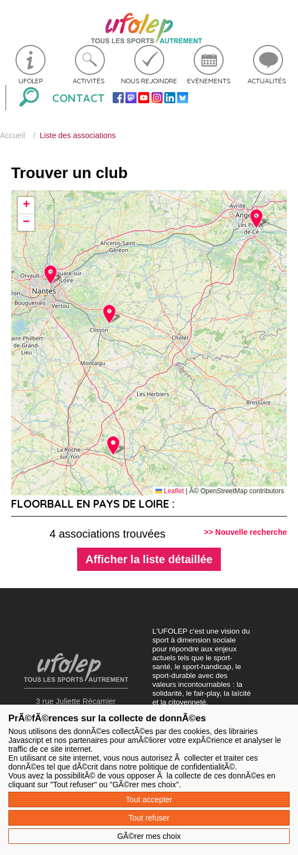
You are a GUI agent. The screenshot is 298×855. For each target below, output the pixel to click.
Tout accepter (148, 799)
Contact (78, 98)
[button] (109, 314)
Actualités (267, 81)
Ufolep (30, 81)
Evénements (208, 81)
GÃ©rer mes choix (149, 836)
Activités (88, 81)
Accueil (12, 135)
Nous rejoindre (149, 81)
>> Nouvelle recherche (245, 532)
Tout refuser (149, 817)
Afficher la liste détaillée (149, 559)
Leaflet (169, 491)
